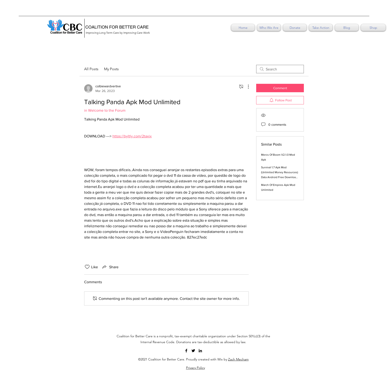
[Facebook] (186, 350)
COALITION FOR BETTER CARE (117, 27)
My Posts (111, 69)
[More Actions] (246, 86)
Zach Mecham (238, 359)
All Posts (91, 69)
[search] (280, 69)
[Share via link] (110, 267)
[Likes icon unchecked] (87, 267)
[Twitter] (193, 350)
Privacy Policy (195, 368)
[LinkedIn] (200, 350)
